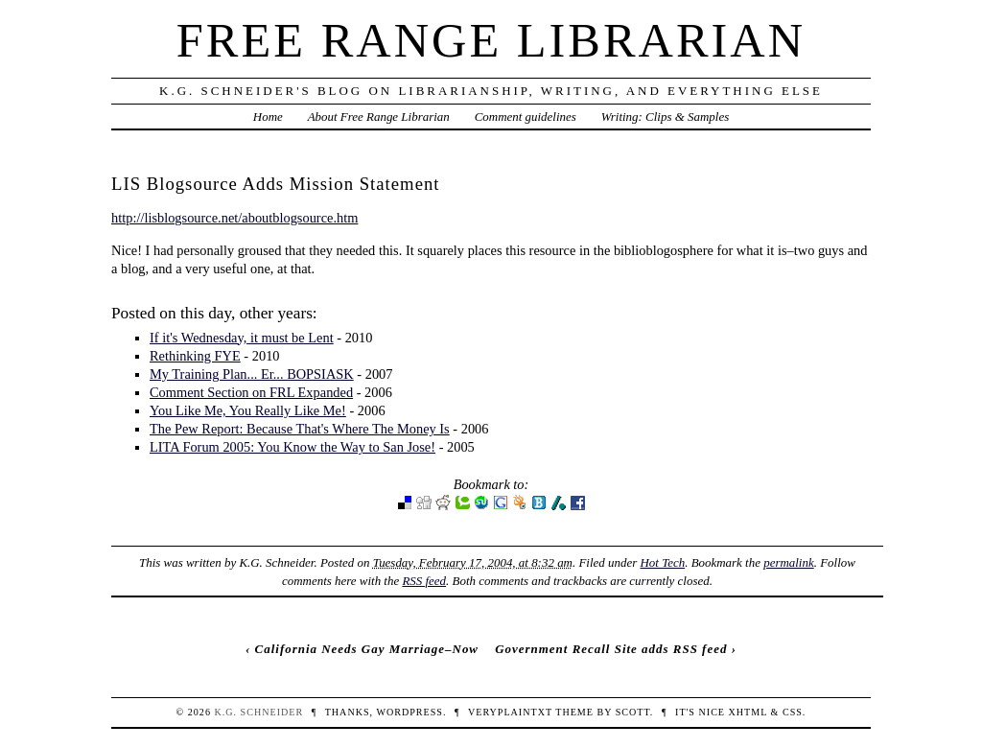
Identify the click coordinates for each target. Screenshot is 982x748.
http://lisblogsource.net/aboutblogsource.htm (234, 217)
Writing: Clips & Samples (665, 116)
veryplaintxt (510, 712)
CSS (793, 712)
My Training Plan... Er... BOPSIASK (252, 374)
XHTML (748, 712)
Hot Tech (662, 562)
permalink (788, 562)
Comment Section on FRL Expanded (251, 392)
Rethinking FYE (195, 355)
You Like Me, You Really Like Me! (248, 410)
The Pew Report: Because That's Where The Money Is (300, 428)
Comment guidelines (525, 116)
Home (268, 116)
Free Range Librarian (491, 40)
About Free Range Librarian (379, 116)
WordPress (409, 712)
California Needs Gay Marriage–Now (367, 649)
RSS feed (424, 580)
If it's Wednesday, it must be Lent (242, 337)
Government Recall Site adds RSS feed (611, 649)
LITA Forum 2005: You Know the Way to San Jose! (292, 447)
